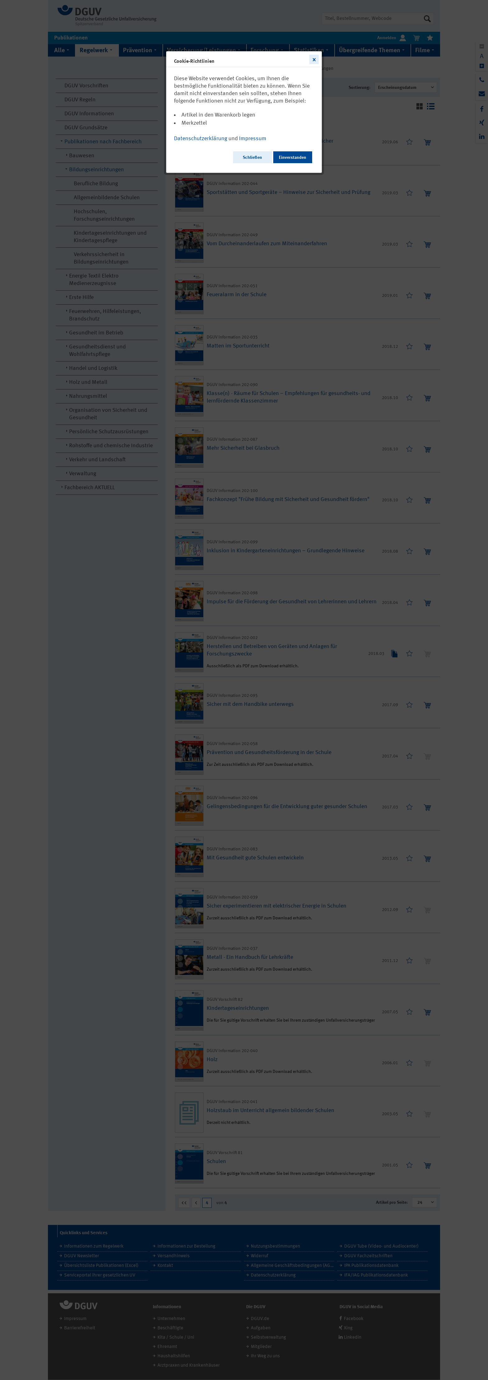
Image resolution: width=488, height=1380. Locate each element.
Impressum (252, 138)
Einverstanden (292, 157)
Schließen (252, 157)
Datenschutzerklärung (200, 138)
